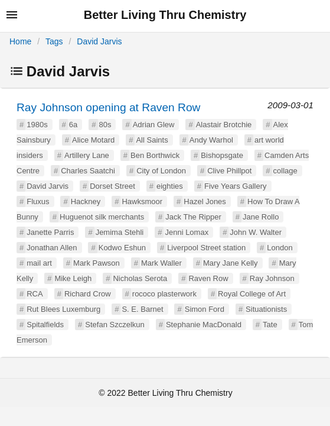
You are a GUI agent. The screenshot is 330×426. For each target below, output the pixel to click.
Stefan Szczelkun (114, 324)
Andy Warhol (211, 139)
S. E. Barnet (142, 309)
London (279, 247)
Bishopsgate (222, 155)
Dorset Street (112, 186)
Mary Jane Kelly (230, 263)
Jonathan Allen (52, 247)
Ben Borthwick (154, 155)
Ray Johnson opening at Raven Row (108, 107)
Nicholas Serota (140, 278)
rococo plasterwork (164, 293)
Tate (270, 324)
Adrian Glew (154, 124)
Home (20, 41)
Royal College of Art (252, 293)
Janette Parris (50, 232)
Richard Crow (87, 293)
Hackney (86, 201)
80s (105, 124)
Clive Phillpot (229, 170)
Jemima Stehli (120, 232)
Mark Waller (161, 263)
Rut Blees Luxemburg (63, 309)
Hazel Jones (205, 201)
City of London (161, 170)
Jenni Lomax (186, 232)
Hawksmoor (142, 201)
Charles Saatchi (88, 170)
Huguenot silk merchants (102, 216)
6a (73, 124)
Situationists (266, 309)
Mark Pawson (96, 263)
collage (285, 170)
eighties (169, 186)
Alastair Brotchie (224, 124)
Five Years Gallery (235, 186)
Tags (54, 41)
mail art (39, 263)
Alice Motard (93, 139)
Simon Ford (204, 309)
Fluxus (38, 201)
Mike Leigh (73, 278)
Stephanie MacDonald (203, 324)
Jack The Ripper (193, 216)
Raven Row (208, 278)
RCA (35, 293)
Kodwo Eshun (122, 247)
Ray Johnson (272, 278)
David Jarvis (99, 41)
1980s (37, 124)
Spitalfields (45, 324)
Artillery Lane (86, 155)
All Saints (152, 139)
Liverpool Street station (206, 247)
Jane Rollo (261, 216)
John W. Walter (256, 232)
